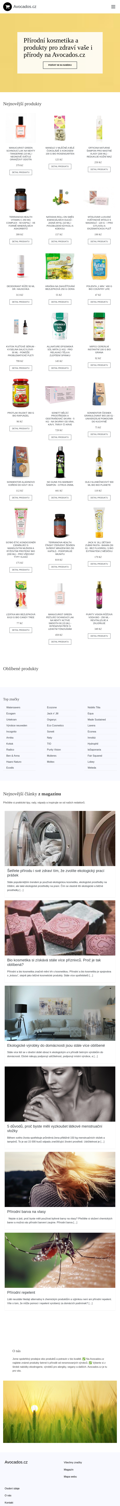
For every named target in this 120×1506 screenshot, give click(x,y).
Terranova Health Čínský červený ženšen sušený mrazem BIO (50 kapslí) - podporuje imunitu (60, 548)
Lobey (39, 748)
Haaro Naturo (102, 742)
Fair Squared (72, 742)
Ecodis (69, 748)
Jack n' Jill (12, 713)
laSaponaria (101, 736)
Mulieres (41, 742)
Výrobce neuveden (46, 719)
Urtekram (70, 713)
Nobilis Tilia (71, 707)
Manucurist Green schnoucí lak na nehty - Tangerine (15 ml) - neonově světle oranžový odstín (20, 154)
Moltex (10, 748)
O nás (8, 1476)
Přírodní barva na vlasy (26, 1192)
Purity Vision (72, 736)
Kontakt (9, 1483)
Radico (40, 736)
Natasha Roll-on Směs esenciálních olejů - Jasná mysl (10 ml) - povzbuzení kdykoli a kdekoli (60, 223)
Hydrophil (12, 736)
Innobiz (40, 731)
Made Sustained (16, 719)
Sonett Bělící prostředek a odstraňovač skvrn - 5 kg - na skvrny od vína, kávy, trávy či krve (60, 419)
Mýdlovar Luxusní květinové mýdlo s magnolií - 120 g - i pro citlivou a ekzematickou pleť (99, 223)
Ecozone (41, 707)
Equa (39, 713)
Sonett (39, 725)
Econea (69, 725)
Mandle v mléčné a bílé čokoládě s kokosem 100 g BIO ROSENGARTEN (60, 151)
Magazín (68, 1450)
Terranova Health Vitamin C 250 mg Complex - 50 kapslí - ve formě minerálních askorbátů (20, 223)
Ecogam (99, 707)
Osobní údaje (12, 1469)
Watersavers (14, 707)
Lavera (98, 719)
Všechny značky (73, 1443)
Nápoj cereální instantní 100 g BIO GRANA (99, 349)
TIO (97, 731)
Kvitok (68, 731)
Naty (9, 731)
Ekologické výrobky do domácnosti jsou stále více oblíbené (56, 1026)
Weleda (99, 748)
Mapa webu (70, 1457)
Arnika (98, 725)
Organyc (99, 713)
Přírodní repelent (21, 1273)
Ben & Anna (13, 742)
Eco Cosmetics (73, 719)
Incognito (12, 725)
